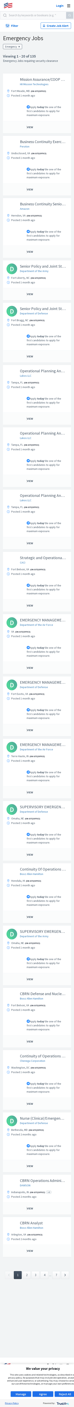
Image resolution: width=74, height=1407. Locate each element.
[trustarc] (62, 1403)
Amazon (24, 209)
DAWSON (25, 1185)
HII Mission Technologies (34, 84)
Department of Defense (34, 313)
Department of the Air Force (36, 625)
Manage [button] (21, 1394)
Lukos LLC (25, 375)
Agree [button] (43, 1394)
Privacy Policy (12, 1403)
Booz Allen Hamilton (31, 874)
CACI (22, 562)
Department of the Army (34, 271)
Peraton (24, 146)
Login (60, 6)
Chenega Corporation (32, 1061)
